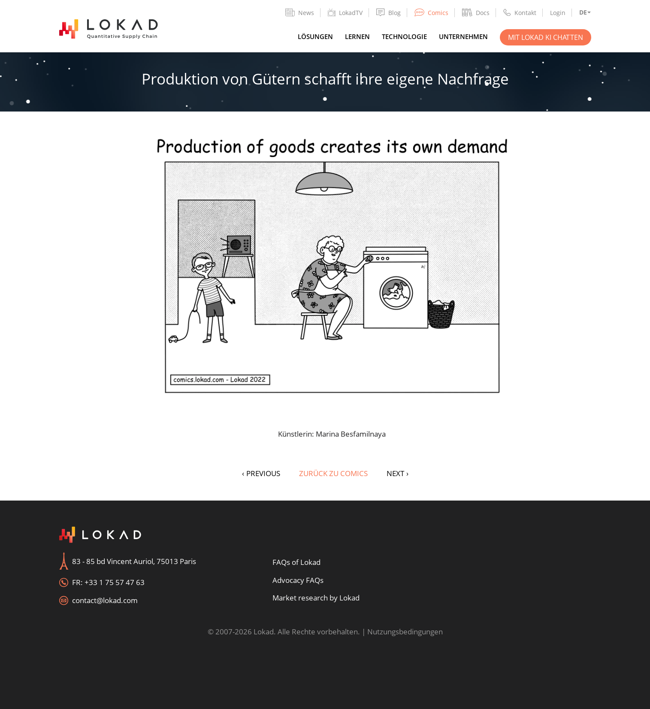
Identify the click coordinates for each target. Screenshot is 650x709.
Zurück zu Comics (333, 473)
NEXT (397, 473)
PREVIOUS (261, 473)
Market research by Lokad (316, 598)
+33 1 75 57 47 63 (115, 582)
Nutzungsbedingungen (405, 632)
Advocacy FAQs (297, 580)
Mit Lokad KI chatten (545, 37)
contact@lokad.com (105, 600)
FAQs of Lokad (296, 562)
